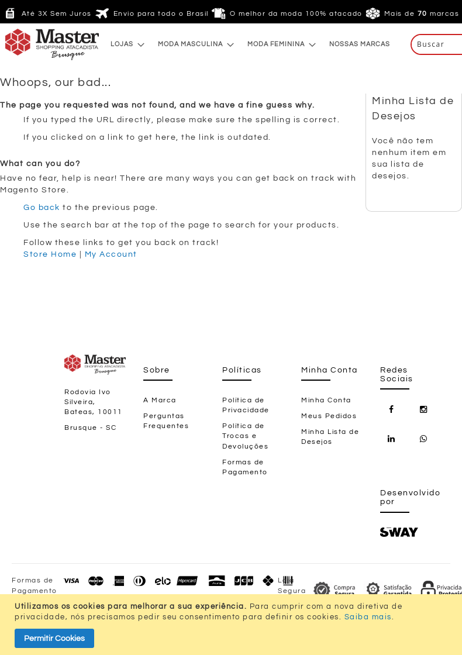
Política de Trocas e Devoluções (245, 436)
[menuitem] (124, 44)
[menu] (250, 44)
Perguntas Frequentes (166, 421)
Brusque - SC (90, 428)
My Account (111, 254)
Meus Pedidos (329, 416)
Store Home (50, 254)
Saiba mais (368, 617)
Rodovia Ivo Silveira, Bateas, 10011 (93, 402)
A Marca (160, 400)
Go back (41, 208)
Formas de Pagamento (245, 467)
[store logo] (28, 44)
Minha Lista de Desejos (330, 437)
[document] (232, 624)
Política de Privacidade (246, 405)
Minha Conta (326, 400)
